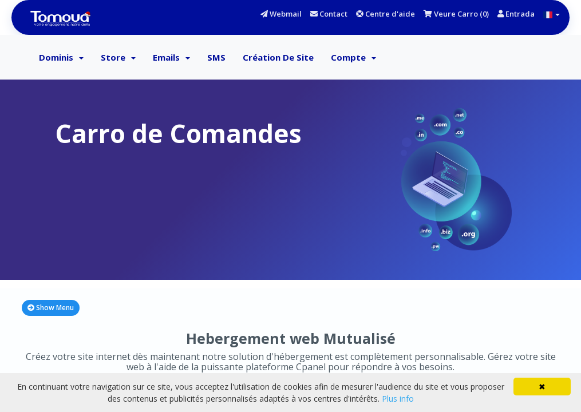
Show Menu (50, 307)
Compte (353, 57)
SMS (216, 57)
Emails (171, 57)
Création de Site (278, 57)
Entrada (516, 14)
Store (118, 57)
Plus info (398, 398)
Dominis (61, 57)
